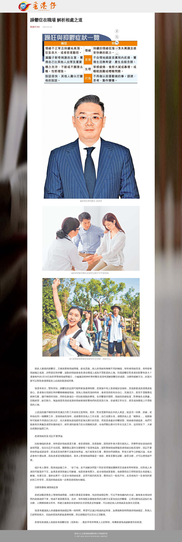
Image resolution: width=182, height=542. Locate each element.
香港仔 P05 (35, 27)
